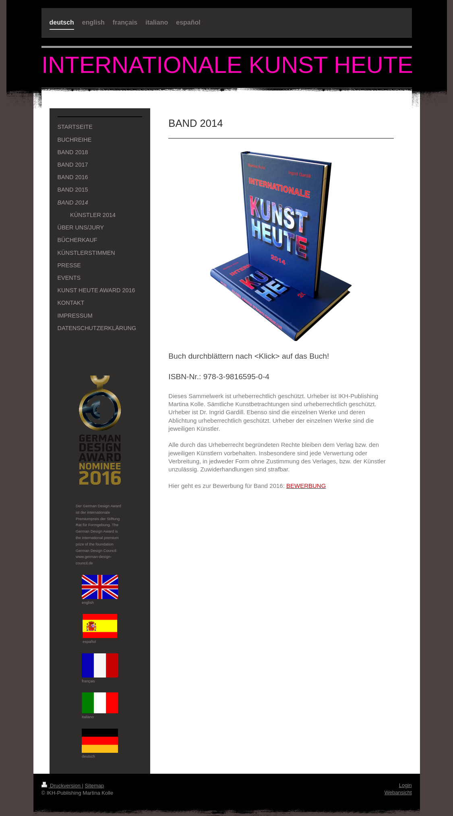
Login (405, 785)
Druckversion (61, 786)
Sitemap (94, 786)
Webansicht (398, 792)
